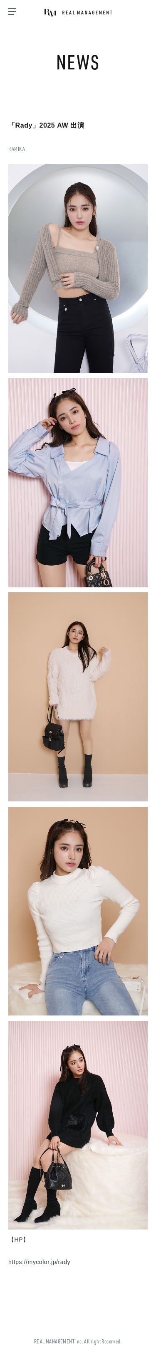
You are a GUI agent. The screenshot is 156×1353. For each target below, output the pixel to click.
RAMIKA (16, 149)
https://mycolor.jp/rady (39, 1262)
